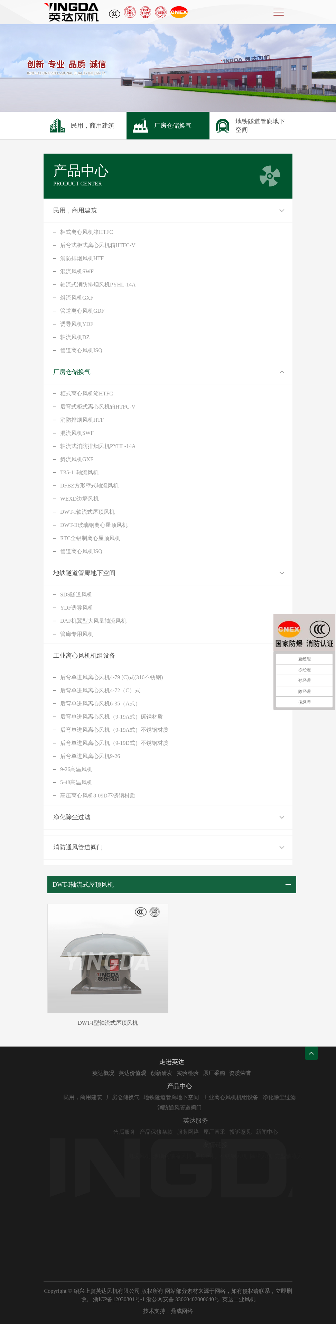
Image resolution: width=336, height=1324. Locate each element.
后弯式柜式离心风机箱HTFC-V (98, 245)
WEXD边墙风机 (79, 499)
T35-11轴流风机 (79, 472)
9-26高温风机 (76, 769)
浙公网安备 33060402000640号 (183, 1299)
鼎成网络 (182, 1311)
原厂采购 (242, 1073)
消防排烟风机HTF (82, 258)
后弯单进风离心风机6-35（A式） (100, 703)
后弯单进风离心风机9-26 (90, 756)
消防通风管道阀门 (78, 847)
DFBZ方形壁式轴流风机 (89, 485)
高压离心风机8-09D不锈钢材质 (97, 795)
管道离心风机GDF (82, 311)
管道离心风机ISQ (81, 350)
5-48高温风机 (76, 782)
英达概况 (131, 1073)
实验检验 (215, 1073)
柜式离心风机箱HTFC (86, 232)
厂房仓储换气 (72, 371)
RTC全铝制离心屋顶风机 (90, 538)
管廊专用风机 (76, 634)
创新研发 (189, 1073)
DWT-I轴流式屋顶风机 (87, 512)
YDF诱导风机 (76, 608)
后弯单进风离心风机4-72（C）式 (100, 690)
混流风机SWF (77, 271)
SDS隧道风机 (76, 594)
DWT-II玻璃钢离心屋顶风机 (94, 525)
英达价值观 (160, 1073)
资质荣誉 (268, 1073)
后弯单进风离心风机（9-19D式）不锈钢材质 (114, 743)
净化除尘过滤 (72, 817)
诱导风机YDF (76, 324)
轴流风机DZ (75, 337)
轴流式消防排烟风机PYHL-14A (98, 284)
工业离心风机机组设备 (84, 655)
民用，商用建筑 (75, 210)
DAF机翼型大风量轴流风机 (93, 621)
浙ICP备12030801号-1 (119, 1299)
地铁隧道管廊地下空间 (84, 572)
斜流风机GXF (76, 298)
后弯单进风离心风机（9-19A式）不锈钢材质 (114, 730)
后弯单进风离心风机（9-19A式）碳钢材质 (111, 717)
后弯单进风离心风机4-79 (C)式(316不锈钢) (111, 677)
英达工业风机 (238, 1299)
